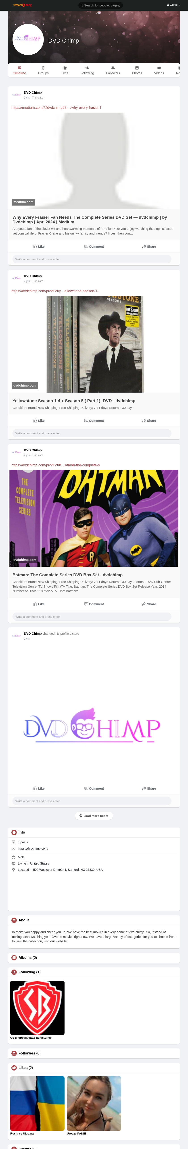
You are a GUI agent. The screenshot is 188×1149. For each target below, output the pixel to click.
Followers (27, 1053)
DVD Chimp (63, 40)
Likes (23, 1068)
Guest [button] (174, 4)
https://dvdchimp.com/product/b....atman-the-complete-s (55, 465)
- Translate (36, 97)
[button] (101, 5)
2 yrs (27, 97)
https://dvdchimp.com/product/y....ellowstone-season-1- (54, 291)
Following (27, 972)
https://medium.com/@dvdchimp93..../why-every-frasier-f (56, 107)
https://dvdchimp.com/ (33, 848)
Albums (25, 958)
